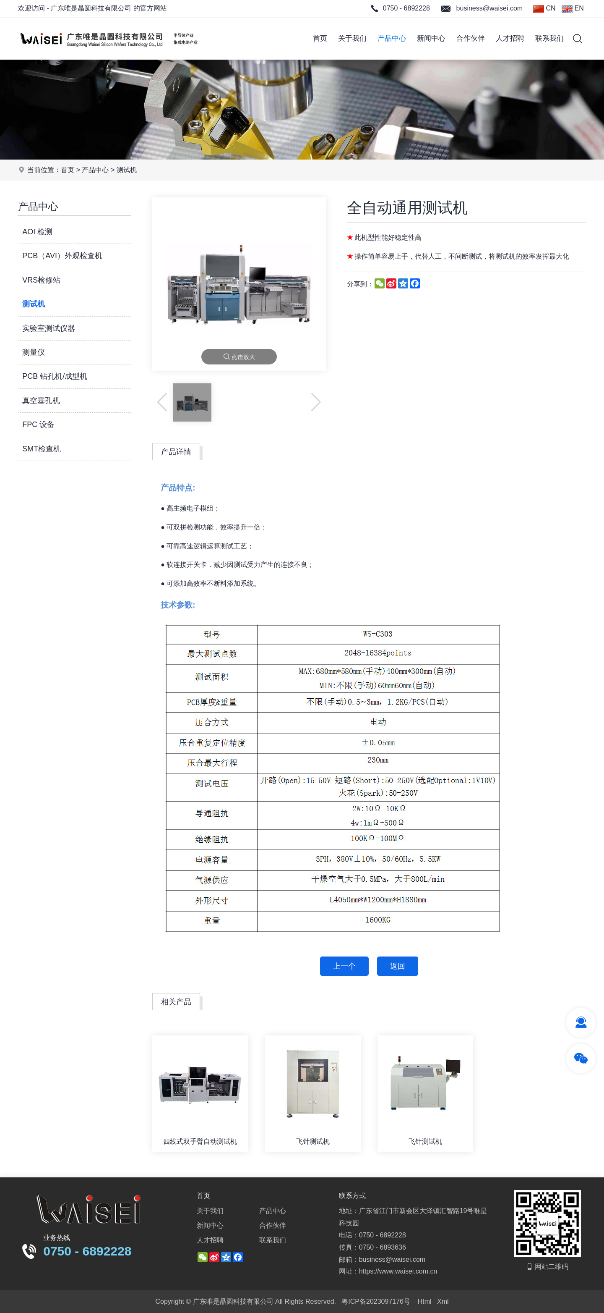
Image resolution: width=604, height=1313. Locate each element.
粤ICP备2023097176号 (375, 1301)
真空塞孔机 (41, 400)
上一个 (344, 966)
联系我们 (549, 38)
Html (425, 1301)
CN (544, 9)
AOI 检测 (37, 232)
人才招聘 (510, 38)
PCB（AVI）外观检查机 (62, 256)
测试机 (127, 169)
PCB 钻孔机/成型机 (54, 376)
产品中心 (392, 38)
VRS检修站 (41, 280)
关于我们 (352, 38)
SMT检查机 (41, 449)
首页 (320, 38)
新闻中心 (431, 38)
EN (573, 9)
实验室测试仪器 (48, 328)
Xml (443, 1301)
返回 (397, 966)
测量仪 (33, 352)
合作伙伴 (470, 38)
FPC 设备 (38, 424)
